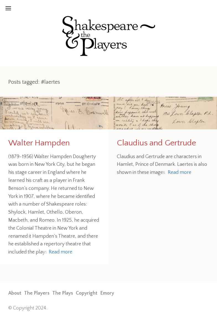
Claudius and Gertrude (156, 143)
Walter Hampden (39, 143)
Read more (60, 252)
